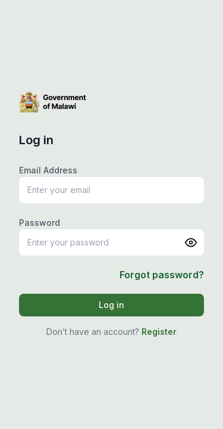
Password (39, 222)
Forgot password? (162, 275)
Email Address (48, 170)
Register (159, 332)
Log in (111, 305)
